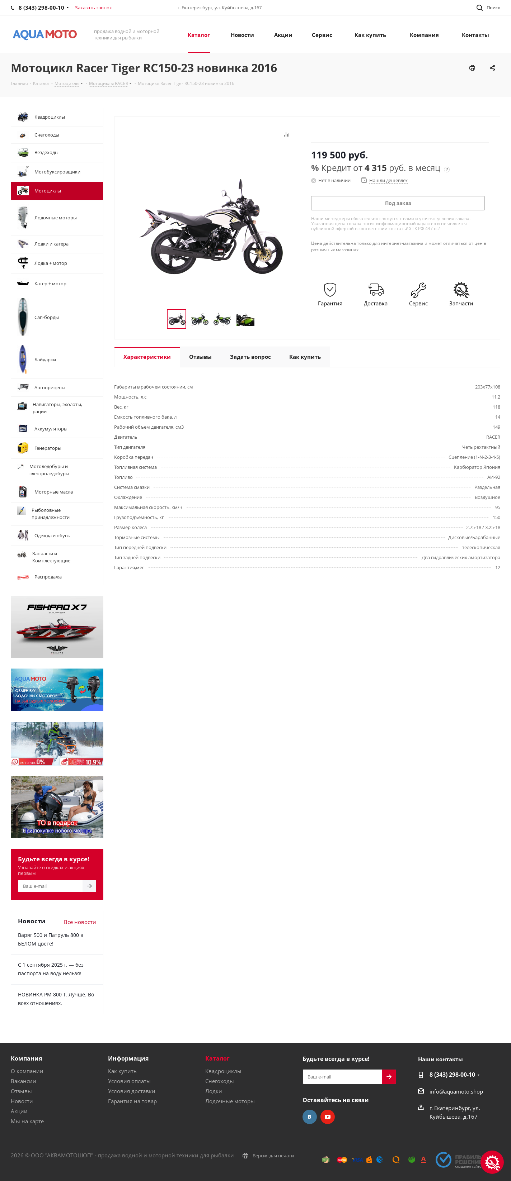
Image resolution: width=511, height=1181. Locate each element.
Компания (26, 1058)
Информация (128, 1058)
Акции (19, 1111)
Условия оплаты (129, 1081)
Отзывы (21, 1091)
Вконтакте (310, 1117)
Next (263, 319)
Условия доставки (131, 1091)
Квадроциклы (223, 1071)
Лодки (213, 1091)
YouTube (327, 1117)
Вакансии (23, 1081)
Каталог (217, 1058)
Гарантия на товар (132, 1101)
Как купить (122, 1071)
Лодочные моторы (230, 1101)
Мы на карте (27, 1121)
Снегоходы (219, 1081)
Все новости (80, 921)
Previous (158, 319)
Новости (22, 1101)
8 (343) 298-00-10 (452, 1074)
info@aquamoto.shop (456, 1091)
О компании (27, 1071)
